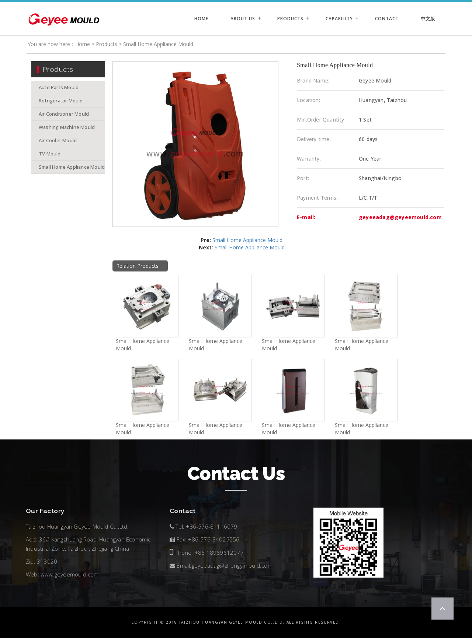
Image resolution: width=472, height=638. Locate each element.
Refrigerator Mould (61, 100)
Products (290, 18)
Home (201, 18)
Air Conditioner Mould (64, 114)
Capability (339, 18)
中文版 (428, 18)
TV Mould (50, 153)
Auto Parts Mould (59, 87)
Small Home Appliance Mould (158, 44)
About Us (242, 18)
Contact (387, 18)
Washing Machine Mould (67, 127)
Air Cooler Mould (58, 140)
